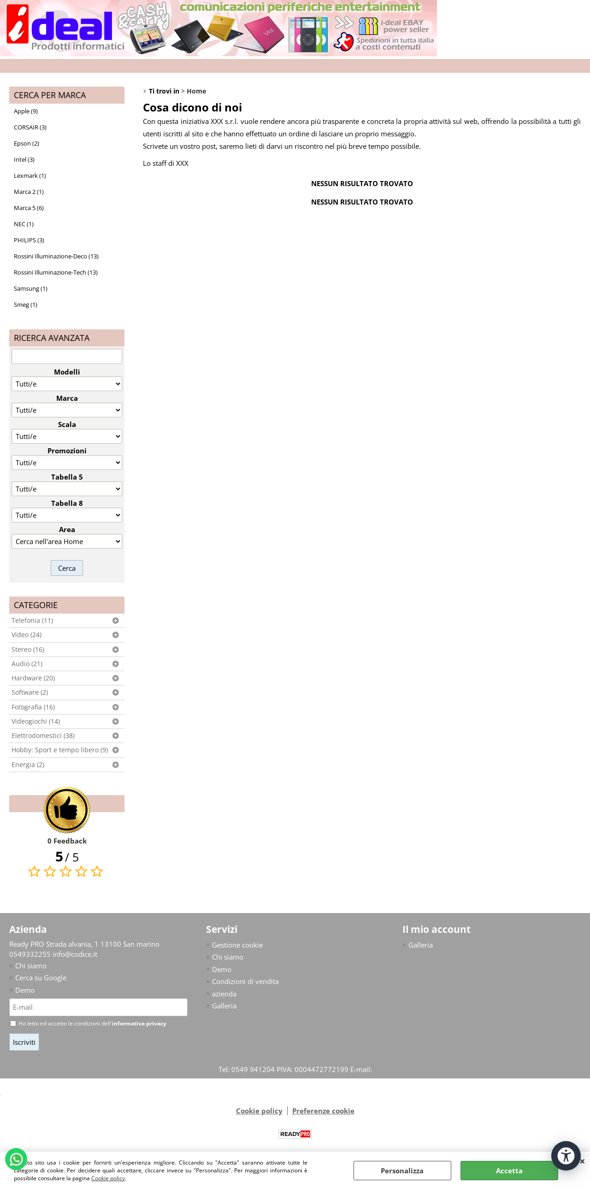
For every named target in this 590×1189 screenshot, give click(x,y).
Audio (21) (27, 664)
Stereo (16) (28, 649)
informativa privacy (139, 1023)
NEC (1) (24, 224)
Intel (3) (24, 159)
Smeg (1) (25, 304)
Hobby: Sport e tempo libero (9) (60, 750)
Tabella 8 (67, 503)
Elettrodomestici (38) (43, 736)
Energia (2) (28, 765)
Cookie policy (108, 1178)
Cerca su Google (40, 977)
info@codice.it (75, 954)
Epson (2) (26, 143)
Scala (67, 424)
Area (67, 529)
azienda (224, 993)
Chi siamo (31, 965)
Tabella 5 (67, 476)
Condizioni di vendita (245, 981)
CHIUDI (582, 1161)
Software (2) (30, 692)
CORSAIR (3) (30, 127)
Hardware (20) (33, 678)
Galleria (224, 1005)
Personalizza (402, 1170)
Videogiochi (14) (36, 721)
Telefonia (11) (32, 620)
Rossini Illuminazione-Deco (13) (56, 256)
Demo (25, 990)
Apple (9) (26, 111)
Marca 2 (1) (29, 191)
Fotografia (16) (33, 707)
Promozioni (67, 450)
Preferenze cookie (323, 1110)
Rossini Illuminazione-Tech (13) (56, 272)
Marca (67, 398)
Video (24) (26, 635)
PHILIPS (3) (29, 240)
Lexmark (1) (30, 175)
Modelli (67, 371)
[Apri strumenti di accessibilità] (566, 1156)
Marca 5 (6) (29, 208)
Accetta (509, 1170)
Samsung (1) (30, 288)
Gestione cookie (237, 944)
